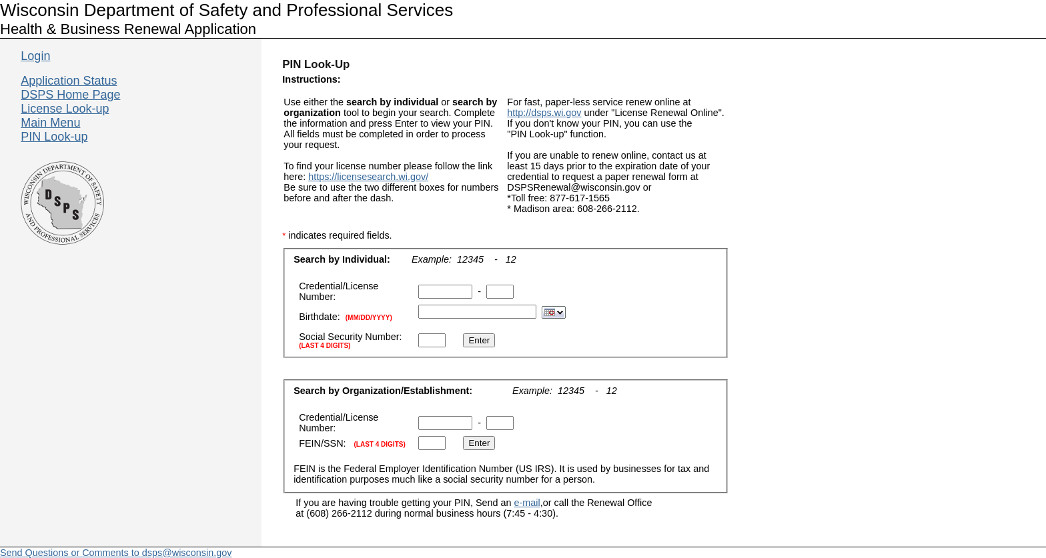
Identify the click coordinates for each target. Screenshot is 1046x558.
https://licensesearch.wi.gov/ (368, 176)
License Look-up (65, 108)
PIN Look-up (54, 136)
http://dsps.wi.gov (544, 112)
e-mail (527, 502)
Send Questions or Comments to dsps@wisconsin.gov (115, 552)
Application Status (69, 80)
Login (35, 56)
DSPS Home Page (70, 94)
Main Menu (50, 122)
